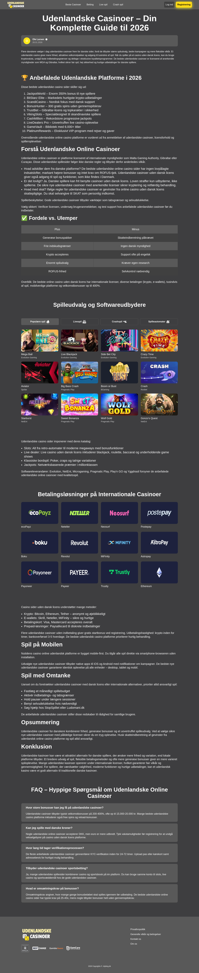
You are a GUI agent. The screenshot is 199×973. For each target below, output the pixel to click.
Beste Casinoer (73, 4)
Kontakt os (135, 939)
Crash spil (118, 4)
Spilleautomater (159, 321)
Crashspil (119, 321)
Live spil (103, 4)
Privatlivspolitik (137, 929)
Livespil (79, 321)
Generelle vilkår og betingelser (145, 934)
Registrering (184, 4)
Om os (133, 944)
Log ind (169, 4)
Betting (90, 4)
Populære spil (40, 321)
